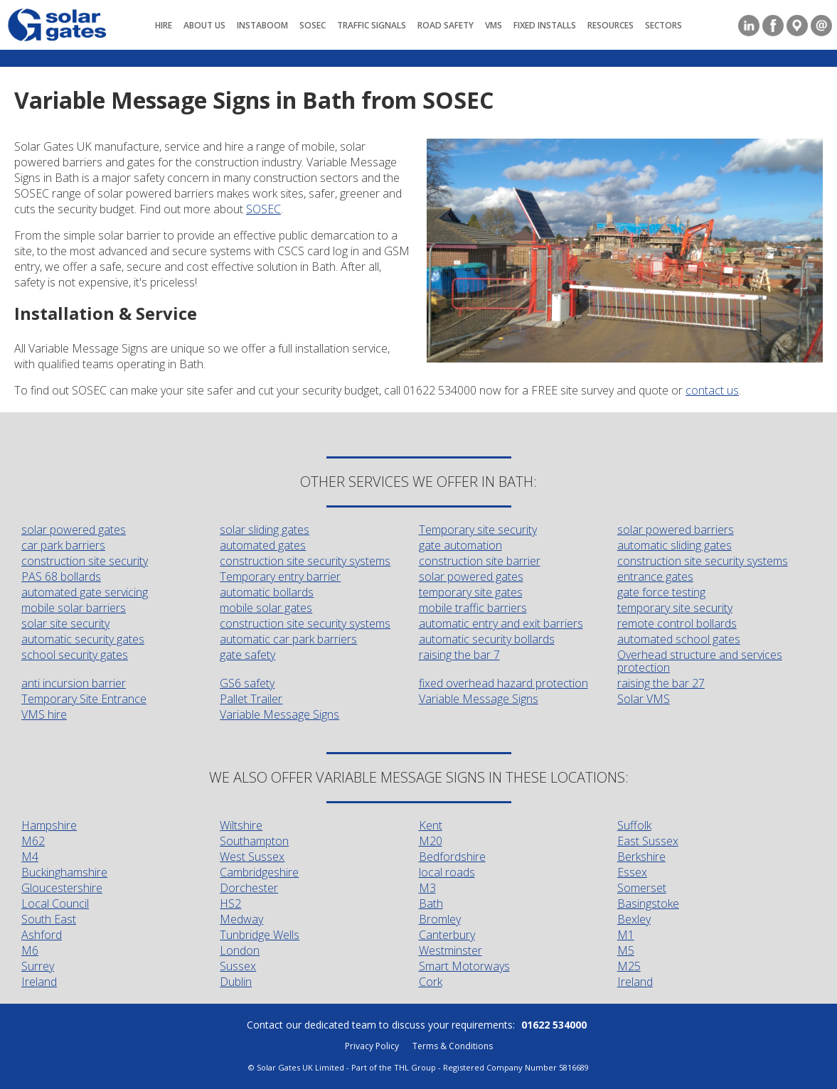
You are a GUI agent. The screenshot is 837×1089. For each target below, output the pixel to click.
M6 (29, 950)
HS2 (230, 903)
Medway (241, 919)
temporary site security (674, 608)
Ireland (39, 981)
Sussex (238, 966)
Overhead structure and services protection (699, 661)
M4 (29, 856)
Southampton (254, 841)
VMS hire (44, 714)
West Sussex (252, 856)
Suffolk (634, 825)
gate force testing (661, 592)
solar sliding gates (264, 529)
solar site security (65, 623)
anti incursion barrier (73, 683)
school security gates (74, 654)
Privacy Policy (372, 1046)
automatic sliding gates (674, 545)
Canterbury (447, 935)
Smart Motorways (464, 966)
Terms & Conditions (452, 1046)
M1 (625, 935)
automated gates (263, 545)
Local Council (55, 903)
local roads (447, 872)
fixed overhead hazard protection (503, 683)
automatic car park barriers (288, 639)
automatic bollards (267, 592)
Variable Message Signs (478, 699)
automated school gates (678, 639)
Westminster (450, 950)
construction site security (84, 561)
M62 (33, 841)
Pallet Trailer (251, 699)
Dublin (236, 981)
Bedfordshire (452, 856)
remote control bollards (677, 623)
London (240, 950)
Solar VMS (643, 699)
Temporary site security (478, 529)
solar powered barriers (675, 529)
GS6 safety (247, 683)
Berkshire (641, 856)
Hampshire (49, 825)
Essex (632, 872)
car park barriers (63, 545)
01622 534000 (554, 1024)
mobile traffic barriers (473, 608)
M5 (625, 950)
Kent (430, 825)
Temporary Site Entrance (83, 699)
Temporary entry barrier (280, 576)
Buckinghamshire (64, 872)
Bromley (440, 919)
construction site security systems (305, 561)
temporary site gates (471, 592)
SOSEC (263, 209)
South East (48, 919)
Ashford (41, 935)
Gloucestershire (61, 888)
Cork (430, 981)
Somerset (641, 888)
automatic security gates (82, 639)
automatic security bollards (487, 639)
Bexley (634, 919)
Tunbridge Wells (259, 935)
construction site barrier (479, 561)
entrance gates (655, 576)
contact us (712, 390)
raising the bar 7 (459, 654)
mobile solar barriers (73, 608)
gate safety (247, 654)
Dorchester (249, 888)
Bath (431, 903)
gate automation (460, 545)
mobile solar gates (266, 608)
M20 (430, 841)
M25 (629, 966)
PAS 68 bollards (61, 576)
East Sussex (647, 841)
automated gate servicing (84, 592)
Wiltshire (241, 825)
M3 (427, 888)
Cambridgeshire (259, 872)
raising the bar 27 (661, 683)
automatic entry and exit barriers (501, 623)
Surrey (37, 966)
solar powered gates (73, 529)
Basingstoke (648, 903)
